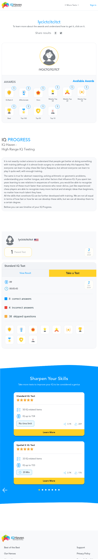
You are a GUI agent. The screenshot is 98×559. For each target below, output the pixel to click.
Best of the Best (12, 547)
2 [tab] (42, 490)
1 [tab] (39, 490)
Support (81, 547)
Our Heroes (10, 553)
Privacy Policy (83, 553)
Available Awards (83, 81)
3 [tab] (45, 490)
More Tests (72, 4)
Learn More (49, 432)
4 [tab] (49, 490)
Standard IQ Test (15, 266)
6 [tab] (55, 490)
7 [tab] (59, 490)
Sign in (93, 5)
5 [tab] (52, 490)
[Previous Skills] (5, 490)
